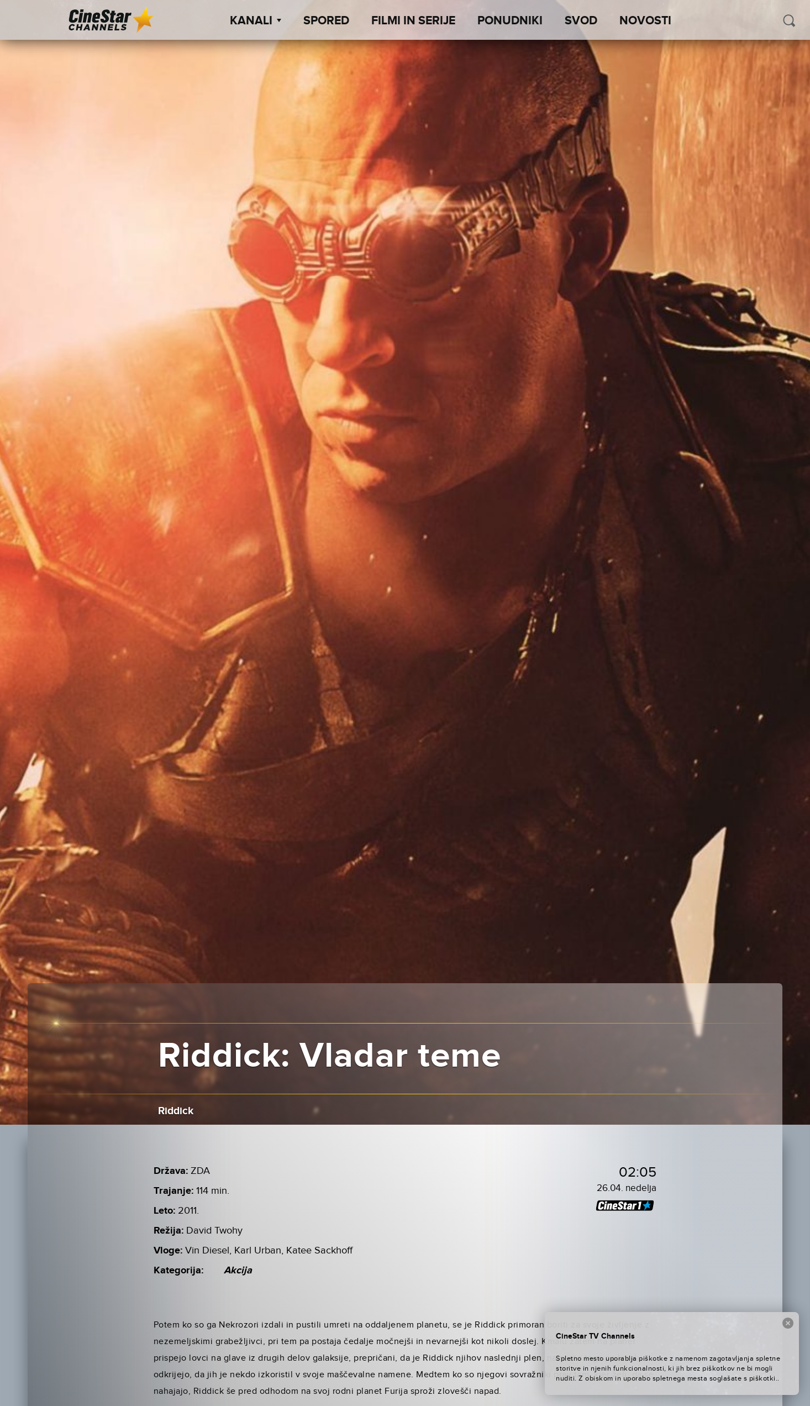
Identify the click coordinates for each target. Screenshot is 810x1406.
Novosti (645, 21)
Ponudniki (510, 21)
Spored (326, 21)
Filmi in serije (413, 21)
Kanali (255, 21)
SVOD (581, 21)
